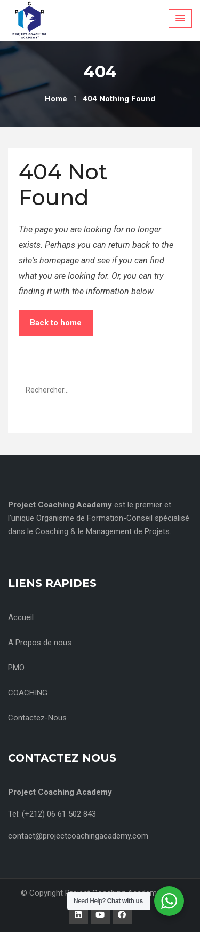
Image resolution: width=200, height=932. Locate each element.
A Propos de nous (39, 642)
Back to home (56, 322)
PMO (16, 667)
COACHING (27, 693)
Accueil (21, 617)
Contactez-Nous (37, 718)
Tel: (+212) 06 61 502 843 (52, 814)
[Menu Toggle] (180, 18)
